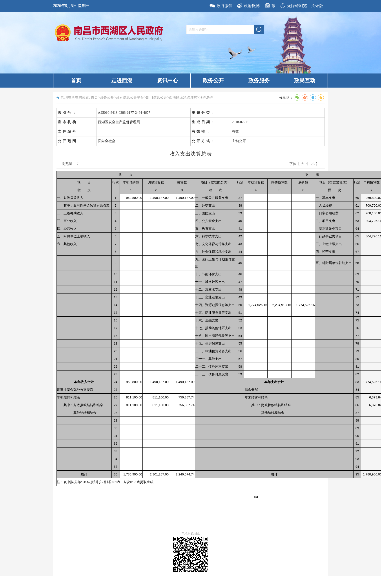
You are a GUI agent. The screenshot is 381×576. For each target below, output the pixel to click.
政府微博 (252, 6)
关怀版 (317, 6)
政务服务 (259, 80)
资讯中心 (167, 80)
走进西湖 (121, 80)
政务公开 (213, 80)
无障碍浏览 (297, 6)
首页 (76, 80)
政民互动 (304, 80)
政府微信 (224, 6)
